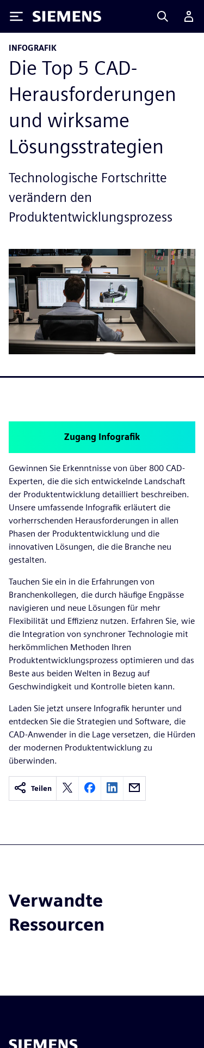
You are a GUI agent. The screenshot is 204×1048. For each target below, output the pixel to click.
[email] (134, 788)
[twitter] (67, 788)
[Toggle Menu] (16, 16)
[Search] (163, 16)
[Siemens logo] (67, 16)
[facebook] (90, 788)
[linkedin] (112, 788)
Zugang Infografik (102, 437)
